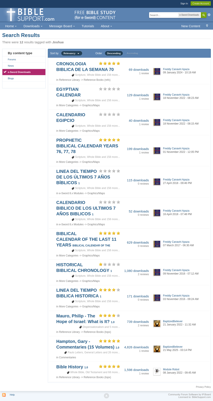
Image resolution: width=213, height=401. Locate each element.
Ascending (132, 53)
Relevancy (71, 53)
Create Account (201, 3)
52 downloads (139, 211)
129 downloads (138, 95)
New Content (190, 26)
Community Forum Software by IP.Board (189, 394)
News (11, 65)
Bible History (72, 366)
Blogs (11, 78)
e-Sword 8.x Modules (71, 193)
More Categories (68, 105)
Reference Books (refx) (97, 79)
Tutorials (88, 26)
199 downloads (138, 149)
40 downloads (139, 120)
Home (11, 26)
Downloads (32, 26)
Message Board (62, 26)
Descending (114, 53)
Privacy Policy (203, 387)
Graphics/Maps (91, 105)
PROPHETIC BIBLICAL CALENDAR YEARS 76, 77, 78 (87, 146)
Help (12, 394)
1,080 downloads (136, 271)
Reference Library (69, 79)
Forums (12, 59)
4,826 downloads (136, 347)
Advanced (209, 15)
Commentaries (67, 357)
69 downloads (139, 69)
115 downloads (138, 180)
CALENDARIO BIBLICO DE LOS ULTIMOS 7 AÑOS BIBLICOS (86, 208)
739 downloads (138, 321)
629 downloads (138, 242)
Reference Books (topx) (97, 332)
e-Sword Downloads (19, 72)
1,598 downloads (136, 370)
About (106, 26)
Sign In (184, 3)
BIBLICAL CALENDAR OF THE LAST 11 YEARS (86, 239)
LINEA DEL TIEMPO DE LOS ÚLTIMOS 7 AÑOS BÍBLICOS (83, 177)
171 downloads (138, 296)
